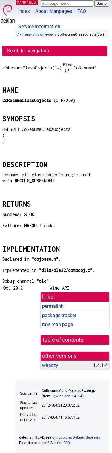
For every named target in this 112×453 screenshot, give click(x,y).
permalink (52, 306)
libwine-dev (45, 34)
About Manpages (53, 11)
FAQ (81, 11)
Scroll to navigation (28, 51)
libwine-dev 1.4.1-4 (67, 396)
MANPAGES (26, 2)
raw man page (57, 324)
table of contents (63, 340)
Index (24, 11)
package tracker (59, 315)
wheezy (26, 34)
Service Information (39, 26)
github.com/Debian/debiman (76, 437)
